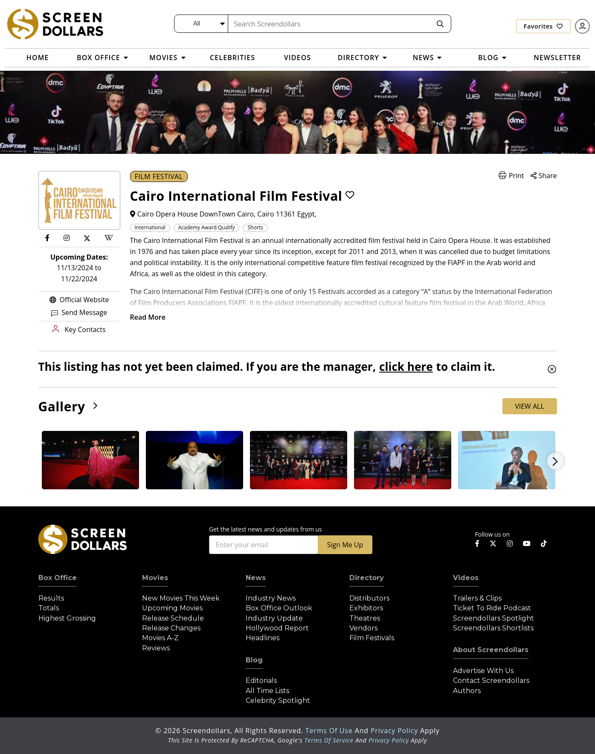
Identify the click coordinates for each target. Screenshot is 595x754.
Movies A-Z (160, 638)
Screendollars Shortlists (493, 628)
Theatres (364, 618)
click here (405, 366)
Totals (48, 608)
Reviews (156, 648)
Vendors (363, 628)
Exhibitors (366, 608)
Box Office (57, 578)
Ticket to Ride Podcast (492, 608)
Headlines (262, 638)
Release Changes (171, 628)
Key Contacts (78, 329)
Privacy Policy (395, 730)
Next (555, 461)
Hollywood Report (277, 628)
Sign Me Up (345, 544)
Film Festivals (371, 638)
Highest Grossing (67, 618)
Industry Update (274, 618)
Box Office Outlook (279, 608)
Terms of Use (330, 730)
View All (529, 406)
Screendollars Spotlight (493, 618)
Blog (254, 660)
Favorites (543, 26)
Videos (466, 578)
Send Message (79, 312)
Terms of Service (329, 740)
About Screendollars (490, 650)
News (256, 578)
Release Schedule (173, 618)
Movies (155, 578)
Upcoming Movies (172, 608)
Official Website (79, 299)
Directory (366, 578)
